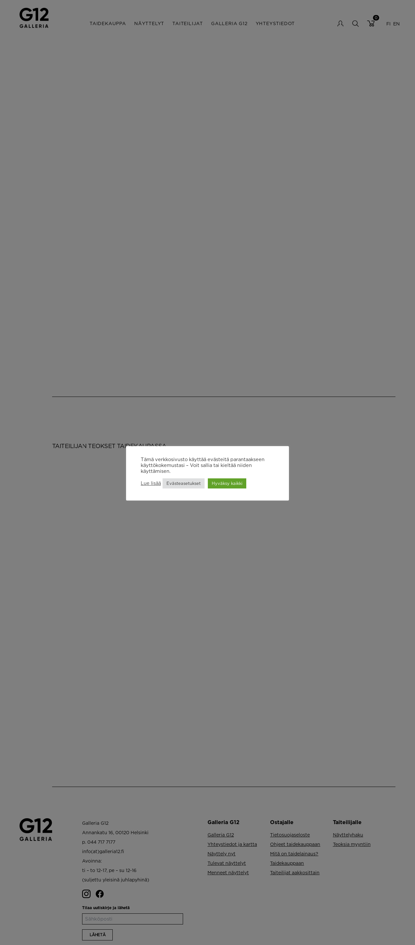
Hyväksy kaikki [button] (227, 483)
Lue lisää (151, 483)
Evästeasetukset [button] (183, 483)
